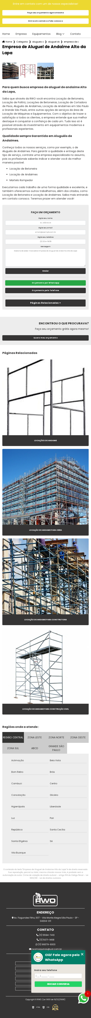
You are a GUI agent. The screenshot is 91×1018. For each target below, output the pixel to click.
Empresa (21, 34)
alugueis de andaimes (38, 41)
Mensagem (46, 246)
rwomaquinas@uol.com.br (45, 949)
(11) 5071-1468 (45, 939)
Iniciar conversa (58, 984)
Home (6, 34)
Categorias (22, 41)
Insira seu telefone (45, 970)
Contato (75, 34)
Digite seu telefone (46, 237)
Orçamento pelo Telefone (45, 290)
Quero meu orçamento (45, 338)
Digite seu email (45, 228)
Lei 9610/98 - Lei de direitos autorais (59, 876)
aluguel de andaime (54, 41)
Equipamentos (41, 34)
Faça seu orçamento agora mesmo (45, 13)
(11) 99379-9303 (45, 944)
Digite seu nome (45, 218)
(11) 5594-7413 (45, 935)
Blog (59, 34)
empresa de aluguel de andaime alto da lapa (71, 41)
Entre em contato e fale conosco (45, 21)
